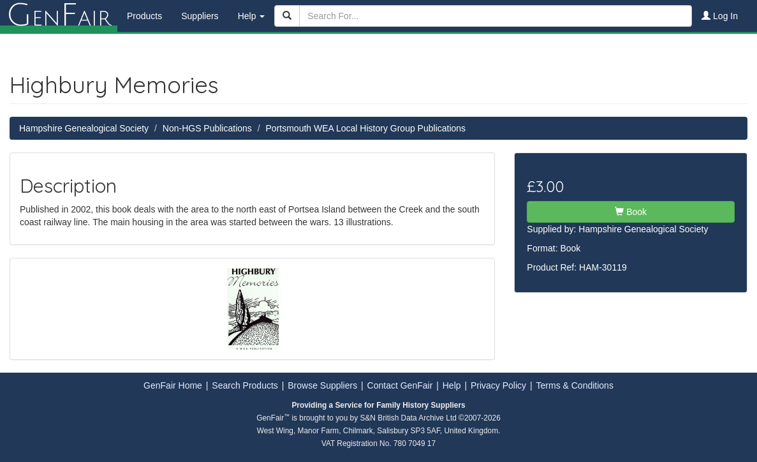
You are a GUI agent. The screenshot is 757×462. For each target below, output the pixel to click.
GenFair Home (172, 385)
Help (452, 385)
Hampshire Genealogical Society (84, 128)
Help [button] (251, 16)
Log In (720, 16)
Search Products (245, 385)
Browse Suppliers (322, 385)
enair (58, 16)
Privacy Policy (498, 385)
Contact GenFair (400, 385)
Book (631, 212)
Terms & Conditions (575, 385)
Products (144, 16)
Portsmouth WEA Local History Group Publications (366, 128)
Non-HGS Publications (207, 128)
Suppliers (199, 16)
